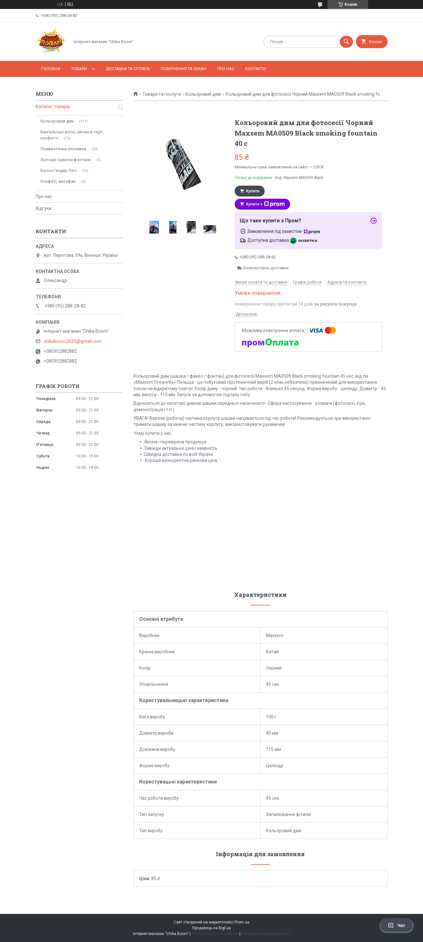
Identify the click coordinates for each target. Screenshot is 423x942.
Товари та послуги (161, 94)
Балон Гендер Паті (59, 170)
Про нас (225, 68)
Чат (396, 925)
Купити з (265, 204)
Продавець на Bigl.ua (211, 928)
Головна (50, 68)
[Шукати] (346, 42)
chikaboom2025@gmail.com (73, 341)
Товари (79, 68)
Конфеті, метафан (58, 181)
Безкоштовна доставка (266, 267)
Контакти (255, 68)
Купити (253, 191)
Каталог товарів (53, 106)
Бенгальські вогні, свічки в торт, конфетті (72, 135)
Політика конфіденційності (265, 933)
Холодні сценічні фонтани (66, 159)
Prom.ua (242, 922)
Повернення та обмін (183, 68)
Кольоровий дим (203, 94)
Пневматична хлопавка (63, 148)
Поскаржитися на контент (215, 933)
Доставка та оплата (128, 68)
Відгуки (43, 208)
